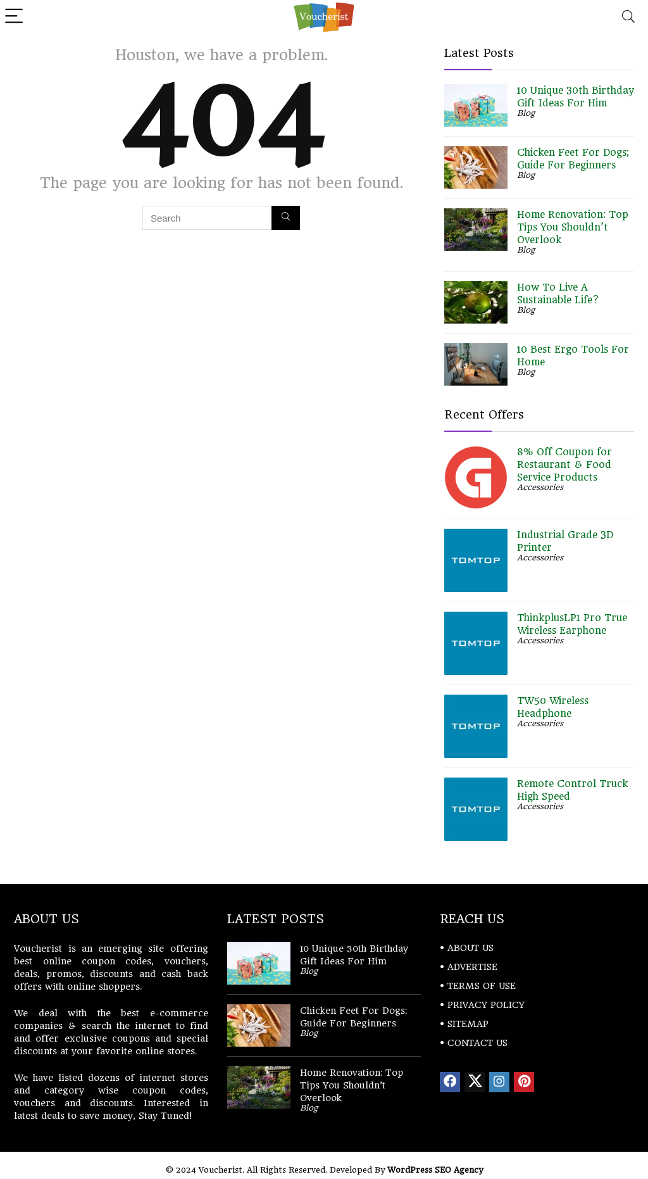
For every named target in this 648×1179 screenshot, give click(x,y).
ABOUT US (470, 948)
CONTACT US (477, 1043)
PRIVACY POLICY (486, 1005)
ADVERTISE (472, 967)
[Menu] (15, 17)
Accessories (540, 487)
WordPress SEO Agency (435, 1170)
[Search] (628, 17)
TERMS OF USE (481, 986)
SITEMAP (468, 1024)
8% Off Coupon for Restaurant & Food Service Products (564, 464)
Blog (526, 113)
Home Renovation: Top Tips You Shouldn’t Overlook (572, 227)
